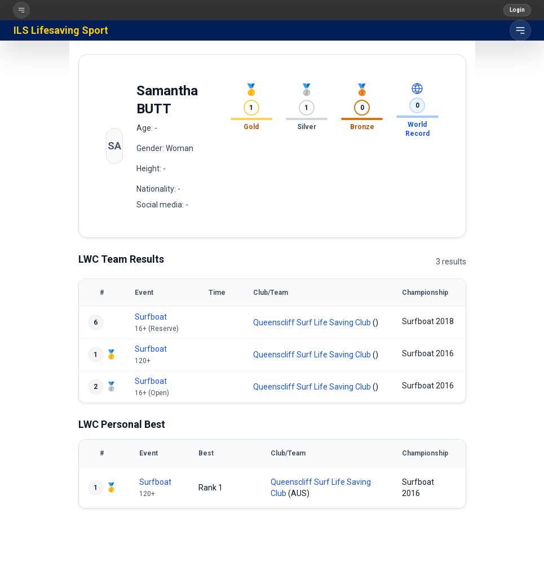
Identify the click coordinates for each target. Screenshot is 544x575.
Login (517, 10)
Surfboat (151, 316)
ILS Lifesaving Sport (61, 30)
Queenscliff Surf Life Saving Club (312, 322)
